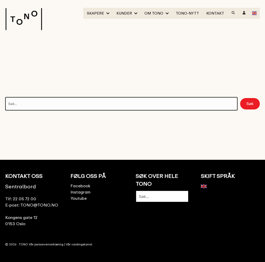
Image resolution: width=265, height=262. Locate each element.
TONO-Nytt (187, 13)
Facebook (80, 185)
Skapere (95, 13)
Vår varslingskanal (79, 244)
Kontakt (215, 13)
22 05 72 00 (24, 198)
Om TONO (153, 13)
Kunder (124, 13)
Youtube (78, 198)
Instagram (80, 192)
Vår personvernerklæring (46, 244)
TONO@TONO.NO (39, 205)
